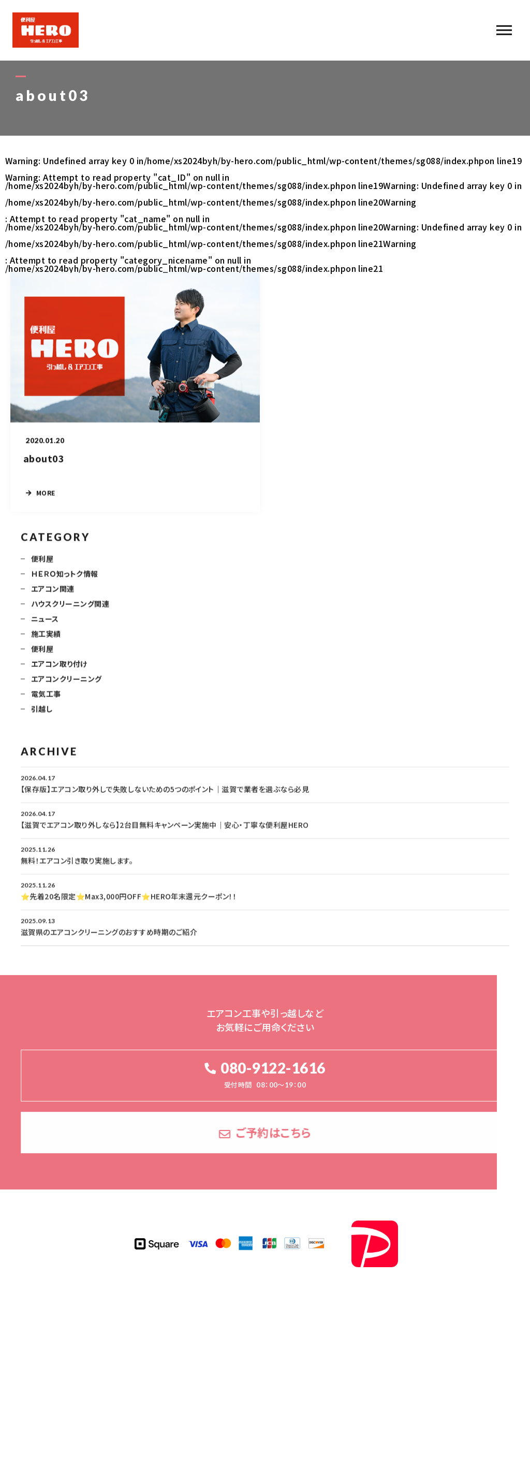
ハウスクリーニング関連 (70, 610)
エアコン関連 (53, 595)
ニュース (45, 625)
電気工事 (46, 700)
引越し (41, 715)
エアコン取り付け (59, 670)
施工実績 (46, 640)
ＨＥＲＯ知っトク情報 (64, 580)
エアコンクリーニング (66, 685)
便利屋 (42, 565)
